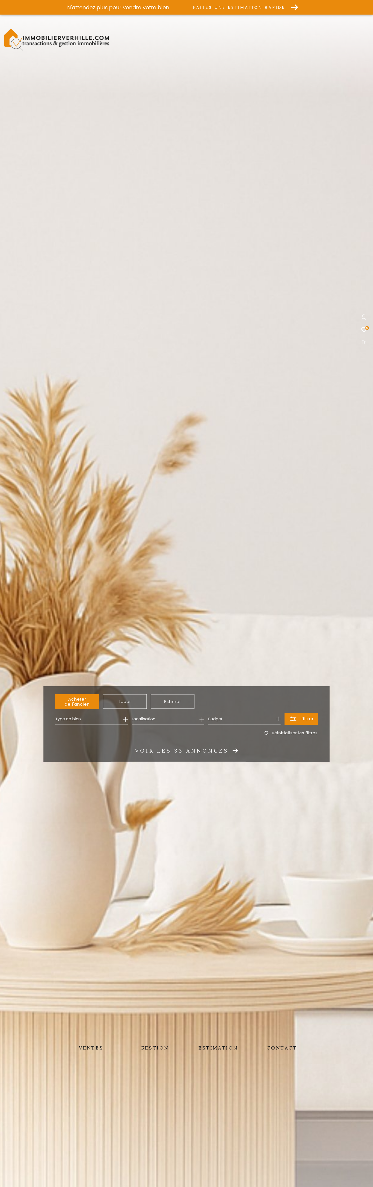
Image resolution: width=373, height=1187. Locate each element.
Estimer (172, 702)
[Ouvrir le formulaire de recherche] (301, 719)
